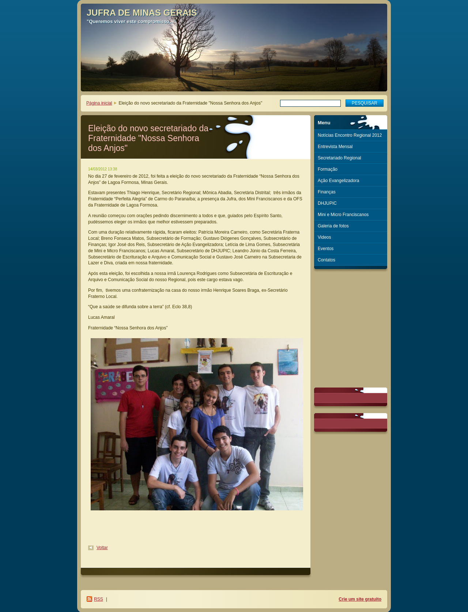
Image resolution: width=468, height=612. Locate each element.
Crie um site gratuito (360, 599)
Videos (324, 237)
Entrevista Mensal (335, 146)
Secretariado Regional (339, 157)
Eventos (325, 248)
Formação (327, 169)
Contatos (326, 259)
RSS (98, 599)
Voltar (102, 547)
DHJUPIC (327, 203)
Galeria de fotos (333, 225)
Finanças (327, 191)
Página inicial (99, 103)
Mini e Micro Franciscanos (343, 214)
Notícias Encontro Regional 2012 (350, 135)
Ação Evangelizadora (338, 180)
